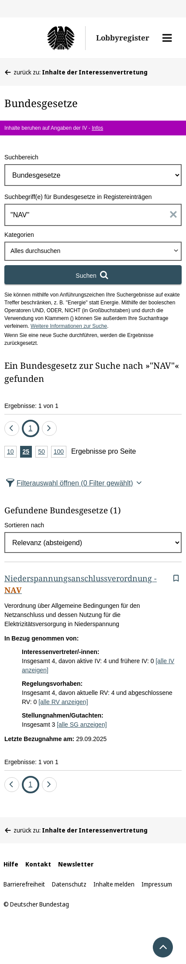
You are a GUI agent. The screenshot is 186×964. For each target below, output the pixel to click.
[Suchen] (93, 274)
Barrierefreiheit (24, 884)
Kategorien (19, 234)
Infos (97, 128)
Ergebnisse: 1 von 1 (31, 405)
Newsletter (75, 864)
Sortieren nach (24, 525)
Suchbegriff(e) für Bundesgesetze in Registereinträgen (78, 196)
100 (60, 452)
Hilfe (10, 864)
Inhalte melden (113, 884)
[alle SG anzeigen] (82, 724)
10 (12, 452)
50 (43, 452)
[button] (167, 38)
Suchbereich (21, 157)
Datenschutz (69, 884)
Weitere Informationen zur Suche (69, 326)
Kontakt (38, 864)
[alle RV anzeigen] (63, 701)
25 (27, 452)
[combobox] (93, 251)
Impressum (156, 884)
